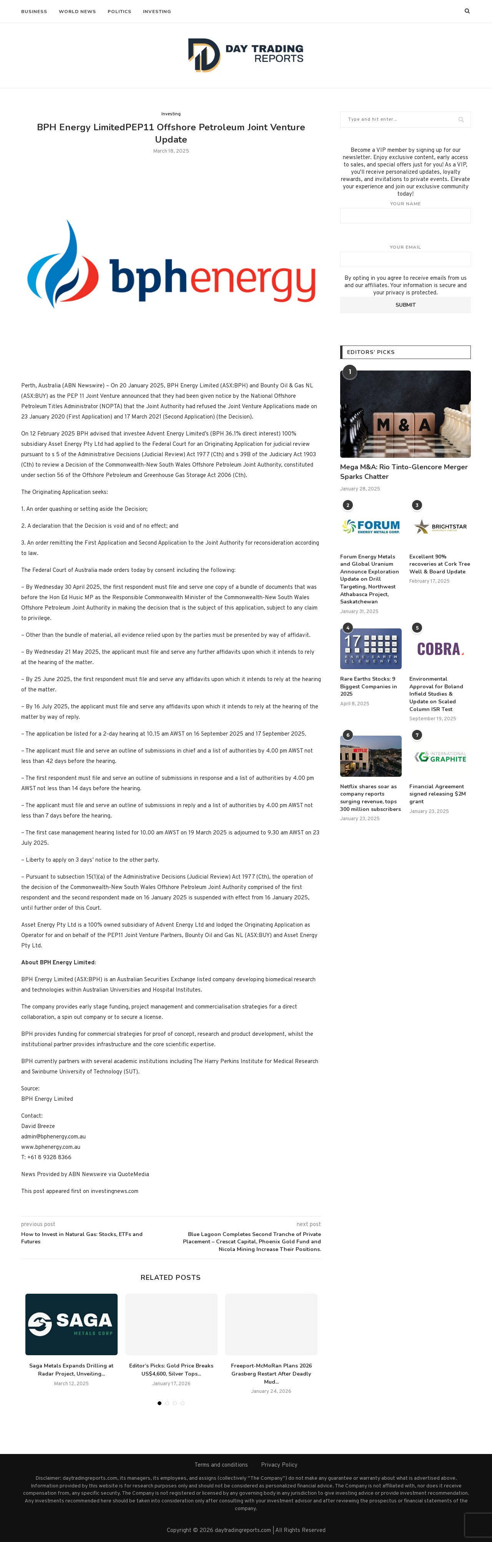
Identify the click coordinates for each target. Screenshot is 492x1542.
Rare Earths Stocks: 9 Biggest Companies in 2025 (368, 686)
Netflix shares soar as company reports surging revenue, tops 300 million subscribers (370, 798)
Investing (157, 11)
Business (34, 11)
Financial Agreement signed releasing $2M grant (437, 794)
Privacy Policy (279, 1465)
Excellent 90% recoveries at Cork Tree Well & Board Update (439, 564)
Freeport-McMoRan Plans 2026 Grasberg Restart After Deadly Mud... (271, 1373)
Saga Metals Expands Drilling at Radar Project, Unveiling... (71, 1369)
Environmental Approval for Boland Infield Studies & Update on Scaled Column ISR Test (436, 694)
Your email (405, 255)
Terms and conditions (221, 1465)
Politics (119, 11)
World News (77, 11)
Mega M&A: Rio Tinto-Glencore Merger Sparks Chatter (404, 471)
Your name (405, 212)
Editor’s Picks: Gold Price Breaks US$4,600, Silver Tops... (171, 1369)
